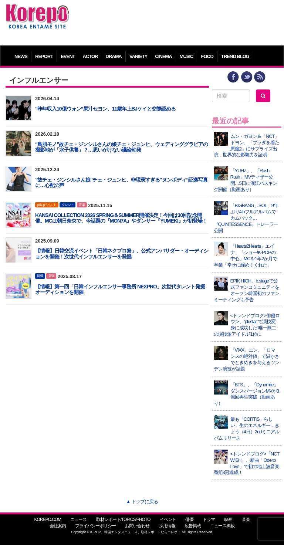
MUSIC (186, 56)
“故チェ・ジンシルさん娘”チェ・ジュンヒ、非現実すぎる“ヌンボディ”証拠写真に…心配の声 (121, 182)
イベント (168, 519)
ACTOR (90, 56)
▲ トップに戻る (142, 501)
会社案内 (58, 525)
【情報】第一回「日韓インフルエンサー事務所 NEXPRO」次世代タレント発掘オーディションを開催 (120, 289)
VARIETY (138, 56)
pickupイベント (46, 205)
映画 (228, 519)
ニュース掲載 (222, 525)
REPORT (44, 56)
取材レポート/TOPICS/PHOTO (123, 519)
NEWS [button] (20, 56)
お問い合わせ (137, 525)
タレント (68, 205)
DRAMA (114, 56)
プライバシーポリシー (95, 525)
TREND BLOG (235, 56)
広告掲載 (193, 525)
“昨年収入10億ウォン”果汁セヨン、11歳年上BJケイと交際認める (105, 109)
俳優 (189, 519)
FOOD (207, 56)
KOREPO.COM (47, 519)
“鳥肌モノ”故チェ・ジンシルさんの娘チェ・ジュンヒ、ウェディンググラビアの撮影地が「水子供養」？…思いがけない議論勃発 (121, 147)
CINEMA (163, 56)
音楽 (82, 205)
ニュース (78, 519)
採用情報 (167, 525)
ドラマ (209, 519)
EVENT (68, 56)
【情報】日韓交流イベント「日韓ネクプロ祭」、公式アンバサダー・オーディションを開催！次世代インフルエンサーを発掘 (121, 253)
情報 (40, 276)
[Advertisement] (177, 20)
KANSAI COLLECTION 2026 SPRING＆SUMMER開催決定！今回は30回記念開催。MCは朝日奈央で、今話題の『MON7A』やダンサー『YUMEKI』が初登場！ (121, 218)
